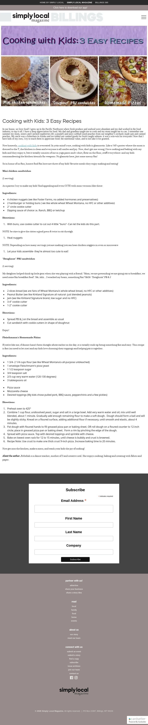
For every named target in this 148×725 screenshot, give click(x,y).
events (74, 621)
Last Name (74, 532)
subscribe (74, 662)
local (74, 606)
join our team (74, 670)
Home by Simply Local (52, 2)
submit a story (74, 655)
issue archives (74, 666)
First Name (73, 518)
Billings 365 (101, 2)
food (74, 613)
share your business (74, 589)
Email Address (73, 501)
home (74, 617)
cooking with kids (27, 145)
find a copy (74, 659)
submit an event (74, 651)
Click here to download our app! (73, 7)
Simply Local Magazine (79, 2)
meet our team (74, 638)
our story (74, 634)
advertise (74, 585)
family (74, 610)
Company (73, 545)
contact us (74, 673)
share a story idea (74, 593)
